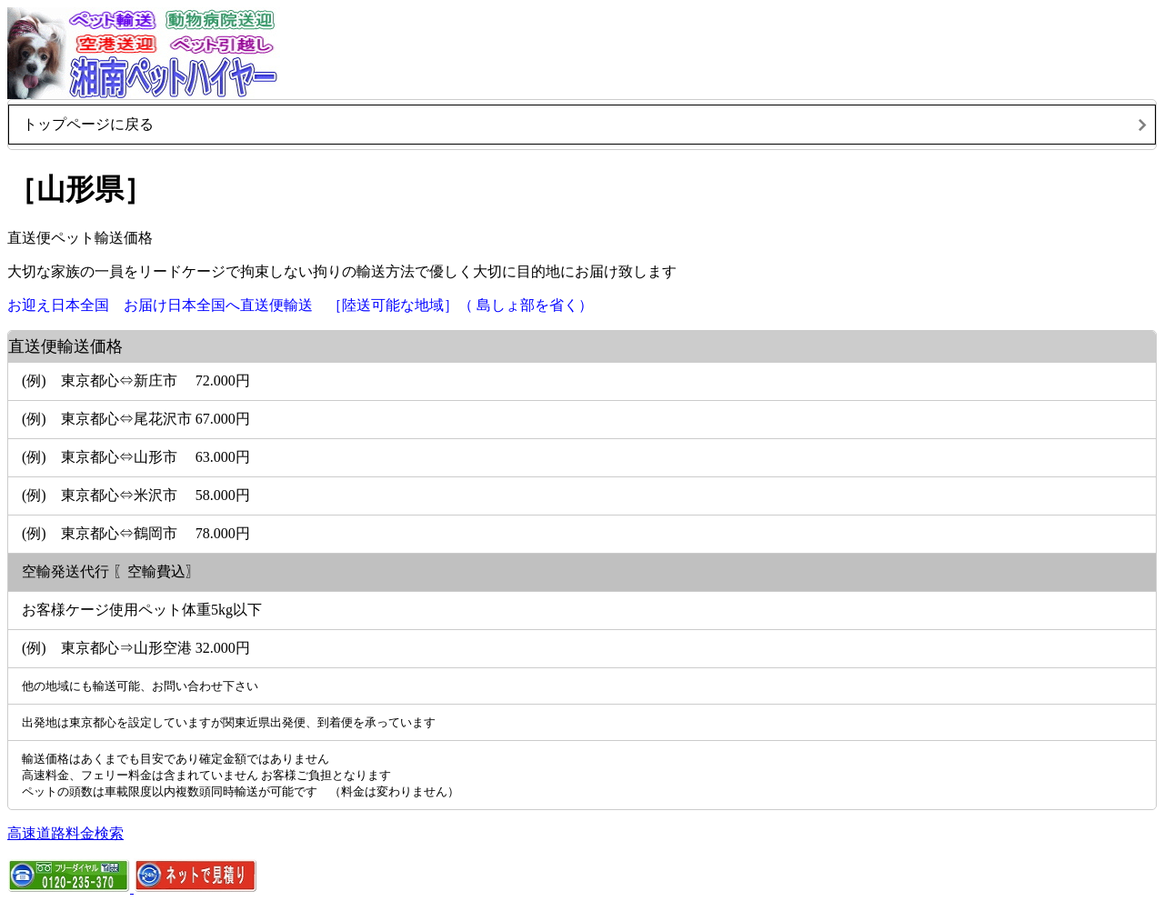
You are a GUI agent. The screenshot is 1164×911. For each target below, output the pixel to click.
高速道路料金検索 (65, 833)
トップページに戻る (88, 124)
